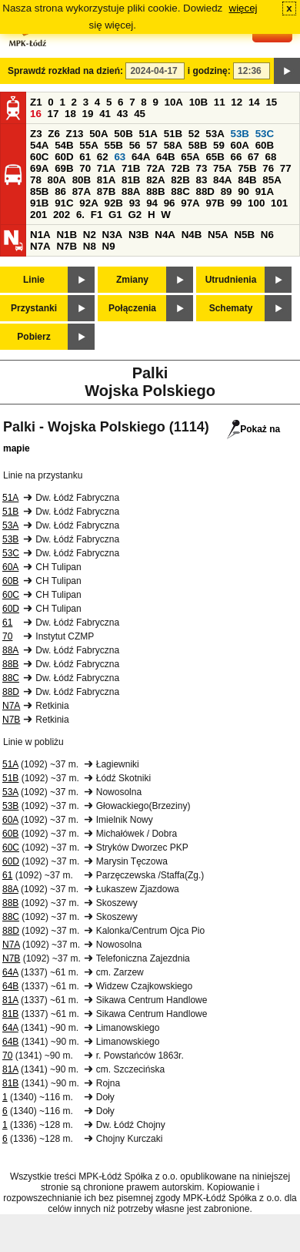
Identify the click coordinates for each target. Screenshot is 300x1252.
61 (85, 157)
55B (113, 145)
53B (240, 133)
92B (113, 203)
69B (64, 168)
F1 (97, 214)
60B (264, 145)
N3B (138, 234)
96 (169, 203)
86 (60, 191)
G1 (115, 214)
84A (222, 180)
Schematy (231, 308)
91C (64, 203)
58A (173, 145)
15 (271, 102)
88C (180, 191)
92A (88, 203)
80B (81, 180)
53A (214, 133)
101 (279, 203)
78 (36, 180)
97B (214, 203)
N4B (192, 234)
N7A (40, 246)
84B (247, 180)
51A (148, 133)
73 (201, 168)
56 (135, 145)
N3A (112, 234)
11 (219, 102)
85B (39, 191)
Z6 (54, 133)
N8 (89, 246)
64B (165, 157)
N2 (89, 234)
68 (271, 157)
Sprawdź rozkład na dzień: (65, 70)
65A (190, 157)
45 (139, 113)
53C (264, 133)
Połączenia (132, 308)
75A (222, 168)
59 (219, 145)
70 (85, 168)
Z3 (36, 133)
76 (268, 168)
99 (236, 203)
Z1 (36, 102)
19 (88, 113)
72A (155, 168)
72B (180, 168)
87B (106, 191)
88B (155, 191)
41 (105, 113)
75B (247, 168)
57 (152, 145)
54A (39, 145)
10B (198, 102)
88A (131, 191)
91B (39, 203)
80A (57, 180)
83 (201, 180)
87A (81, 191)
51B (173, 133)
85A (271, 180)
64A (141, 157)
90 (243, 191)
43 (122, 113)
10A (174, 102)
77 (286, 168)
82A (155, 180)
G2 (135, 214)
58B (197, 145)
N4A (165, 234)
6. (80, 214)
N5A (218, 234)
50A (98, 133)
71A (106, 168)
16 (36, 113)
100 (256, 203)
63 (119, 157)
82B (180, 180)
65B (214, 157)
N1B (66, 234)
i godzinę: (209, 70)
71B (131, 168)
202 (61, 214)
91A (264, 191)
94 (152, 203)
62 (102, 157)
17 (53, 113)
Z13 (75, 133)
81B (131, 180)
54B (64, 145)
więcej (243, 8)
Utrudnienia (231, 279)
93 (135, 203)
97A (190, 203)
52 (194, 133)
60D (64, 157)
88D (204, 191)
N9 (108, 246)
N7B (66, 246)
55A (88, 145)
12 (236, 102)
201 (38, 214)
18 (70, 113)
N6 (267, 234)
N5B (244, 234)
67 (253, 157)
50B (123, 133)
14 (254, 102)
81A (106, 180)
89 (226, 191)
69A (39, 168)
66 (236, 157)
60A (240, 145)
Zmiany (132, 279)
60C (39, 157)
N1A (40, 234)
